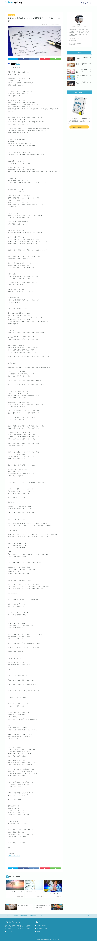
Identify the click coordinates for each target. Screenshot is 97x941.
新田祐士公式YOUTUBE (42, 928)
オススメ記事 (27, 7)
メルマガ (56, 7)
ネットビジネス (11, 15)
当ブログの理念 (73, 40)
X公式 (70, 7)
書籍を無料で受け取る (79, 127)
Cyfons (37, 931)
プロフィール (12, 7)
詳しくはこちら (10, 931)
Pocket (18, 64)
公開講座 (41, 7)
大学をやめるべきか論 (14, 856)
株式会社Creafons (40, 925)
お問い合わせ (84, 7)
